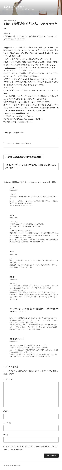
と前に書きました (43, 105)
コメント (8, 379)
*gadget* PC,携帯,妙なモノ (13, 143)
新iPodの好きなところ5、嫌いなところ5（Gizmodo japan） (27, 102)
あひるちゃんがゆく (14, 6)
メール (7, 423)
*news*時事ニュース (26, 143)
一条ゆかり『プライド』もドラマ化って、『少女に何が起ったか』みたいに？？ (31, 166)
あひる (14, 20)
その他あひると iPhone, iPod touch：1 (19, 119)
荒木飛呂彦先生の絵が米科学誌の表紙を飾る (24, 157)
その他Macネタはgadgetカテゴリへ (18, 122)
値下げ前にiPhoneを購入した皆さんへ (19, 116)
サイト (6, 435)
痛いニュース (8, 105)
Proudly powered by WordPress (12, 465)
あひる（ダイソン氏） (17, 339)
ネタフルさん (10, 68)
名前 (6, 411)
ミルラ (12, 188)
